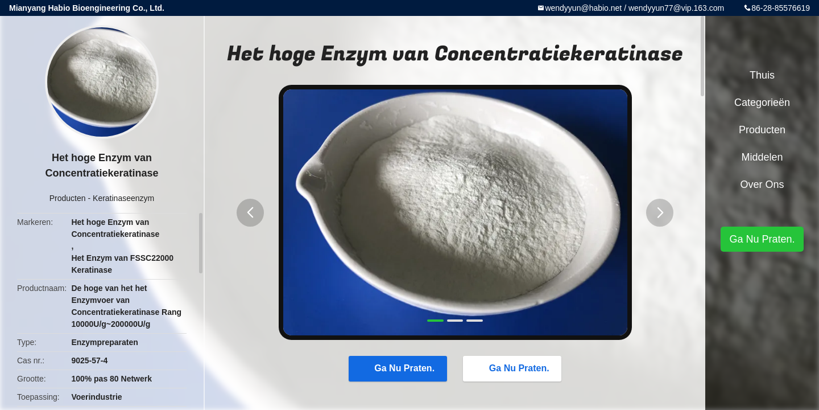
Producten (67, 198)
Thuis (762, 75)
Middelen (762, 157)
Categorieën (762, 102)
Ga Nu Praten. (399, 368)
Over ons (762, 184)
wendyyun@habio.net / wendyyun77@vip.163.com (634, 8)
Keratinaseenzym (123, 198)
